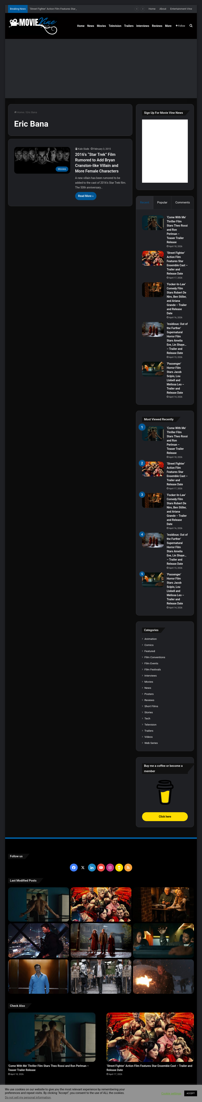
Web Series (151, 742)
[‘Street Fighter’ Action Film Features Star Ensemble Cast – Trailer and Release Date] (153, 258)
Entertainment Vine (181, 8)
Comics (148, 645)
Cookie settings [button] (171, 1093)
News (90, 25)
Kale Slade (83, 149)
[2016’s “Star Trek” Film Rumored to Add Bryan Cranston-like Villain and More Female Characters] (42, 160)
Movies (101, 25)
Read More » (86, 196)
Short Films (151, 706)
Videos (148, 736)
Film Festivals (152, 669)
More (168, 25)
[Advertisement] (101, 68)
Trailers (129, 25)
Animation (150, 638)
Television (115, 25)
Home (152, 8)
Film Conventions (154, 657)
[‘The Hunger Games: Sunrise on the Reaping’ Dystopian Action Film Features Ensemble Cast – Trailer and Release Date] (101, 976)
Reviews (157, 25)
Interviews (142, 25)
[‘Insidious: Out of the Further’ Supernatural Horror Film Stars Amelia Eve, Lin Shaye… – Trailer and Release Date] (153, 329)
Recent (144, 202)
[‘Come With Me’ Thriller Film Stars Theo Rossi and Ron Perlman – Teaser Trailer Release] (153, 222)
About (162, 8)
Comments (182, 202)
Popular (162, 202)
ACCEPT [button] (191, 1093)
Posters (149, 693)
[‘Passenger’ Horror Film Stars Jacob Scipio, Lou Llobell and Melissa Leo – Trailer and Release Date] (153, 369)
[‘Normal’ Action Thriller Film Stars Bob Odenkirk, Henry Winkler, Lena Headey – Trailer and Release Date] (163, 976)
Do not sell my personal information (28, 1097)
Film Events (151, 663)
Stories (148, 712)
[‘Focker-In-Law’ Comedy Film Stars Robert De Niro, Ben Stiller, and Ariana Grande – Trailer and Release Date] (153, 289)
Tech (147, 718)
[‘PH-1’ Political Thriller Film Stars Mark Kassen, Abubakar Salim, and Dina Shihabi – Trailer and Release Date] (38, 976)
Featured (149, 651)
